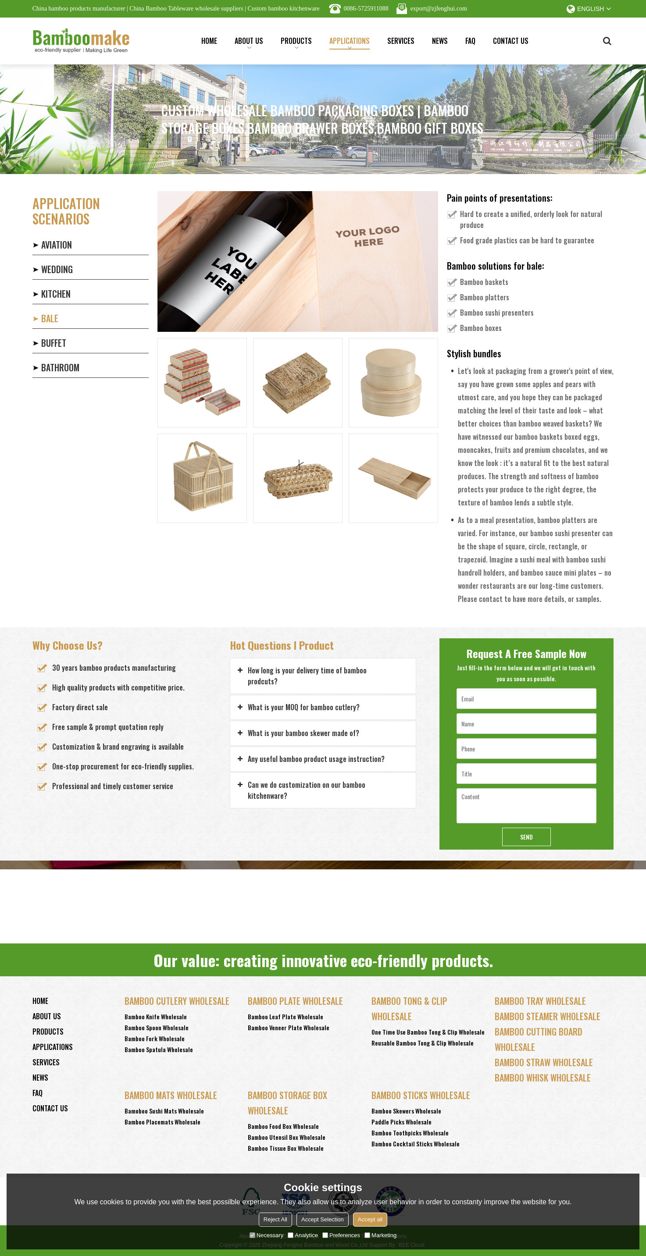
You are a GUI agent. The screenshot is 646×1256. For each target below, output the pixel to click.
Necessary (266, 1235)
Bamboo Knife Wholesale (156, 1016)
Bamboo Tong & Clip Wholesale (409, 1008)
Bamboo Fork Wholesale (155, 1038)
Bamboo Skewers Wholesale (406, 1110)
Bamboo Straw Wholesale (544, 1062)
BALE (49, 318)
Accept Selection (322, 1219)
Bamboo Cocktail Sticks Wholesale (415, 1143)
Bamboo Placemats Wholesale (162, 1121)
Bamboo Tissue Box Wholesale (286, 1148)
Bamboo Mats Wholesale (171, 1095)
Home (209, 41)
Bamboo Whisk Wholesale (543, 1077)
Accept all (370, 1219)
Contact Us (510, 41)
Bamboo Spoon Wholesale (157, 1027)
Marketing (380, 1235)
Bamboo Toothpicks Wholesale (410, 1132)
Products (296, 43)
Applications (349, 43)
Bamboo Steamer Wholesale (547, 1016)
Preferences (341, 1235)
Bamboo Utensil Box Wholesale (286, 1137)
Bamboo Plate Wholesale (295, 1000)
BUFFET (53, 342)
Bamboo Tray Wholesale (540, 1000)
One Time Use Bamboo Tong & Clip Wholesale (428, 1031)
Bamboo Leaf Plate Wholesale (285, 1016)
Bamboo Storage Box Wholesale (287, 1103)
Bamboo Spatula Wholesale (159, 1049)
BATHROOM (60, 367)
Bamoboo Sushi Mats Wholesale (164, 1110)
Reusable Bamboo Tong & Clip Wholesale (422, 1042)
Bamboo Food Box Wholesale (283, 1126)
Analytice (303, 1235)
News (440, 41)
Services (400, 41)
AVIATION (56, 244)
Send (526, 836)
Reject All (275, 1219)
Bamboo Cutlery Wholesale (177, 1000)
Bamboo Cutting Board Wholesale (538, 1039)
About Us (249, 43)
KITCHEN (56, 293)
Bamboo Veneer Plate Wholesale (288, 1027)
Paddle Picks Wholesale (401, 1121)
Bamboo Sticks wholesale (420, 1095)
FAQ (470, 41)
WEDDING (57, 269)
